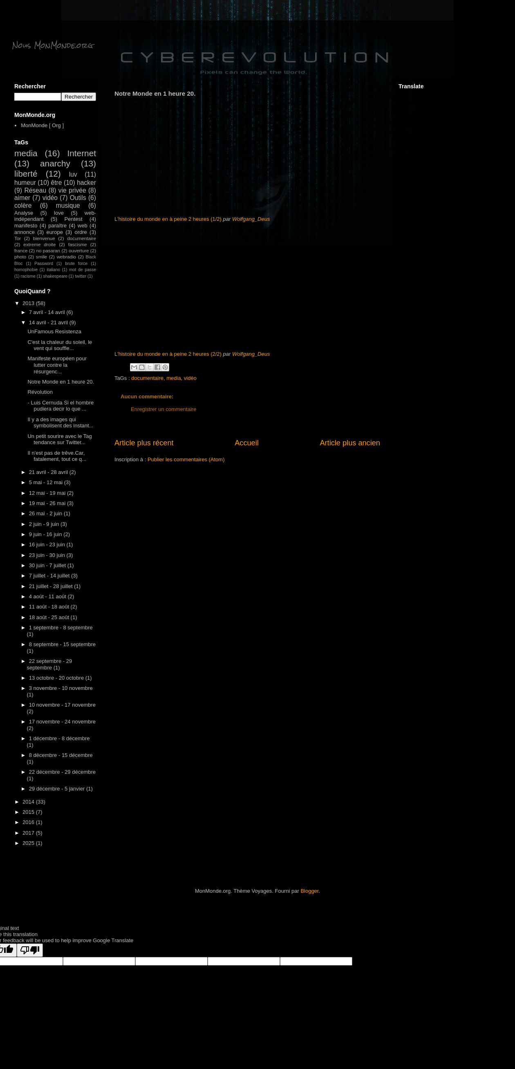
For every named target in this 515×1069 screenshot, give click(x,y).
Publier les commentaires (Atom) (186, 459)
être (56, 182)
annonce (24, 232)
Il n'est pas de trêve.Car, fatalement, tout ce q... (56, 456)
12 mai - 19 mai (48, 493)
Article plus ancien (350, 443)
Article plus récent (144, 443)
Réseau (35, 190)
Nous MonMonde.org (52, 45)
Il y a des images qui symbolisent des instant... (60, 422)
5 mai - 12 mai (46, 482)
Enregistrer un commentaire (163, 409)
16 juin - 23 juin (48, 544)
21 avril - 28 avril (49, 472)
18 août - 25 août (50, 617)
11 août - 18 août (50, 607)
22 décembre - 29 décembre (62, 772)
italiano (53, 269)
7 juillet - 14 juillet (50, 576)
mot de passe (82, 269)
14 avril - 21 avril (49, 322)
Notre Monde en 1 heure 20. (60, 382)
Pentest (74, 219)
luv (73, 174)
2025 (29, 843)
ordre (80, 232)
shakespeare (55, 276)
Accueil (247, 443)
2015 (29, 812)
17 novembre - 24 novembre (62, 722)
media (173, 378)
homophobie (26, 269)
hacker (86, 182)
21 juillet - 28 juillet (51, 586)
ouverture (79, 250)
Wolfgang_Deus (251, 219)
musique (68, 205)
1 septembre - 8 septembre (61, 627)
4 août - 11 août (48, 596)
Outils (78, 197)
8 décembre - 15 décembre (61, 755)
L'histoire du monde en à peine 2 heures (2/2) (168, 354)
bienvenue (44, 238)
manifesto (25, 225)
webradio (66, 256)
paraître (57, 225)
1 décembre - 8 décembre (59, 738)
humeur (25, 182)
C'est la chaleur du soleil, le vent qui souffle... (59, 345)
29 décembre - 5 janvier (57, 789)
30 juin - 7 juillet (48, 565)
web (82, 225)
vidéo (190, 378)
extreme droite (39, 244)
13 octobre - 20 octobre (57, 678)
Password (43, 263)
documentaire (147, 378)
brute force (76, 263)
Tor (17, 238)
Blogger (309, 891)
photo (20, 256)
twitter (80, 276)
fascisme (77, 244)
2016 (29, 822)
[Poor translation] (30, 950)
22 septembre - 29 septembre (49, 664)
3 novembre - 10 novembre (61, 688)
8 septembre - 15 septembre (62, 644)
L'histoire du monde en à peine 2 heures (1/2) (168, 219)
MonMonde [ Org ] (42, 125)
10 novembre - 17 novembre (62, 705)
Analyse (23, 213)
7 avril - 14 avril (48, 312)
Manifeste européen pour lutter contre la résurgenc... (57, 364)
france (20, 250)
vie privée (72, 190)
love (59, 213)
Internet (81, 153)
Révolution (39, 392)
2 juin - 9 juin (44, 524)
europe (54, 232)
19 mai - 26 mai (48, 503)
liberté (26, 173)
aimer (22, 197)
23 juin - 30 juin (48, 555)
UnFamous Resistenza (54, 331)
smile (41, 256)
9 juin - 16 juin (46, 534)
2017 (29, 833)
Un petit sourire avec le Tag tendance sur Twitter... (59, 439)
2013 (29, 303)
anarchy (55, 163)
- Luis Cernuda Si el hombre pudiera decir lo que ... (60, 406)
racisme (28, 276)
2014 (29, 802)
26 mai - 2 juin (46, 513)
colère (22, 205)
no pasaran (48, 250)
